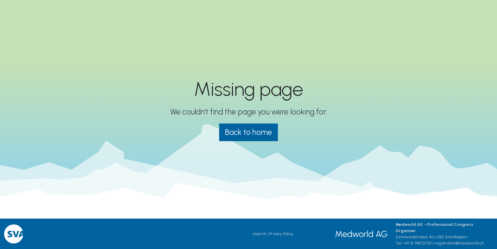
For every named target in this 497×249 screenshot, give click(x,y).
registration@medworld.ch (459, 243)
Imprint (259, 233)
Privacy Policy (281, 233)
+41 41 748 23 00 (417, 243)
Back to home (248, 132)
